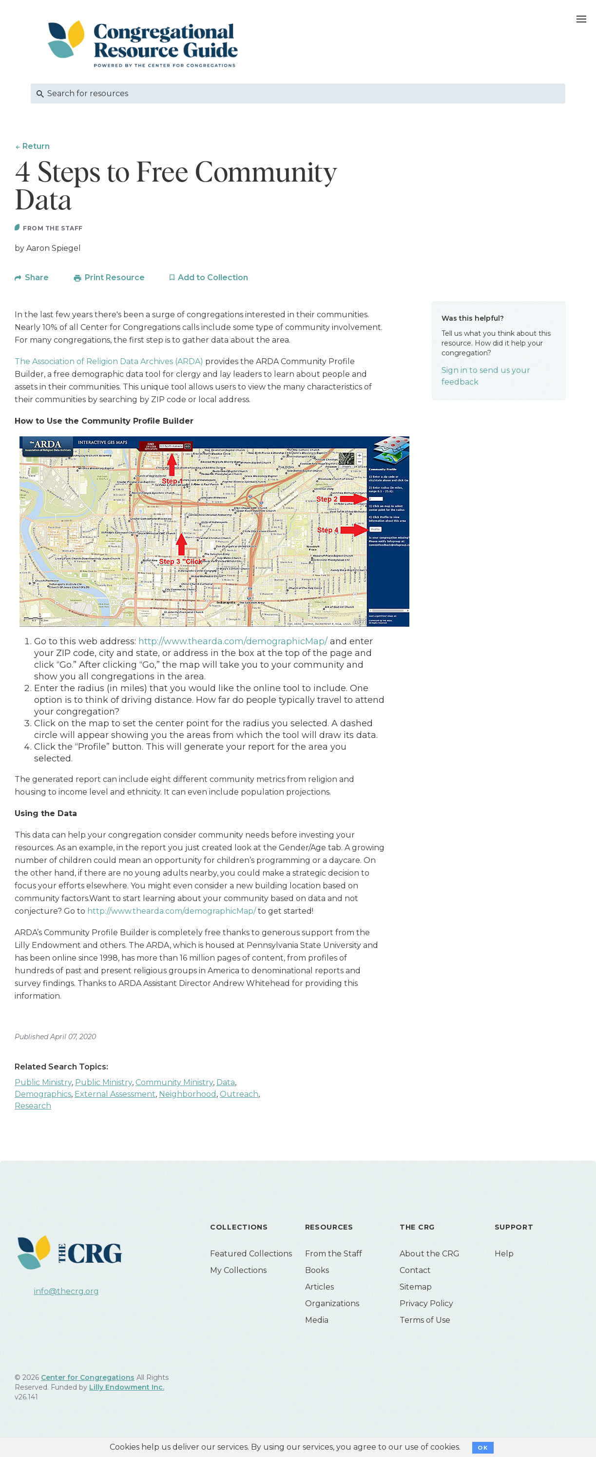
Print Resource (115, 279)
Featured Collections (251, 1255)
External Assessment (115, 1095)
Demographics (43, 1095)
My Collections (238, 1271)
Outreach (239, 1095)
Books (317, 1271)
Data (225, 1083)
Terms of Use (425, 1321)
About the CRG (430, 1255)
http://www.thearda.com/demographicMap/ (232, 642)
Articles (319, 1288)
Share (37, 279)
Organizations (332, 1305)
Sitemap (416, 1288)
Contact (415, 1271)
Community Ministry (174, 1083)
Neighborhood (187, 1095)
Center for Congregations (88, 1379)
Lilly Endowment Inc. (126, 1388)
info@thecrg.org (66, 1292)
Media (316, 1321)
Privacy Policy (426, 1305)
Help (504, 1255)
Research (33, 1107)
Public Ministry (43, 1083)
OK (483, 1447)
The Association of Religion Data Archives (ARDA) (109, 363)
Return (36, 146)
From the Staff (333, 1255)
